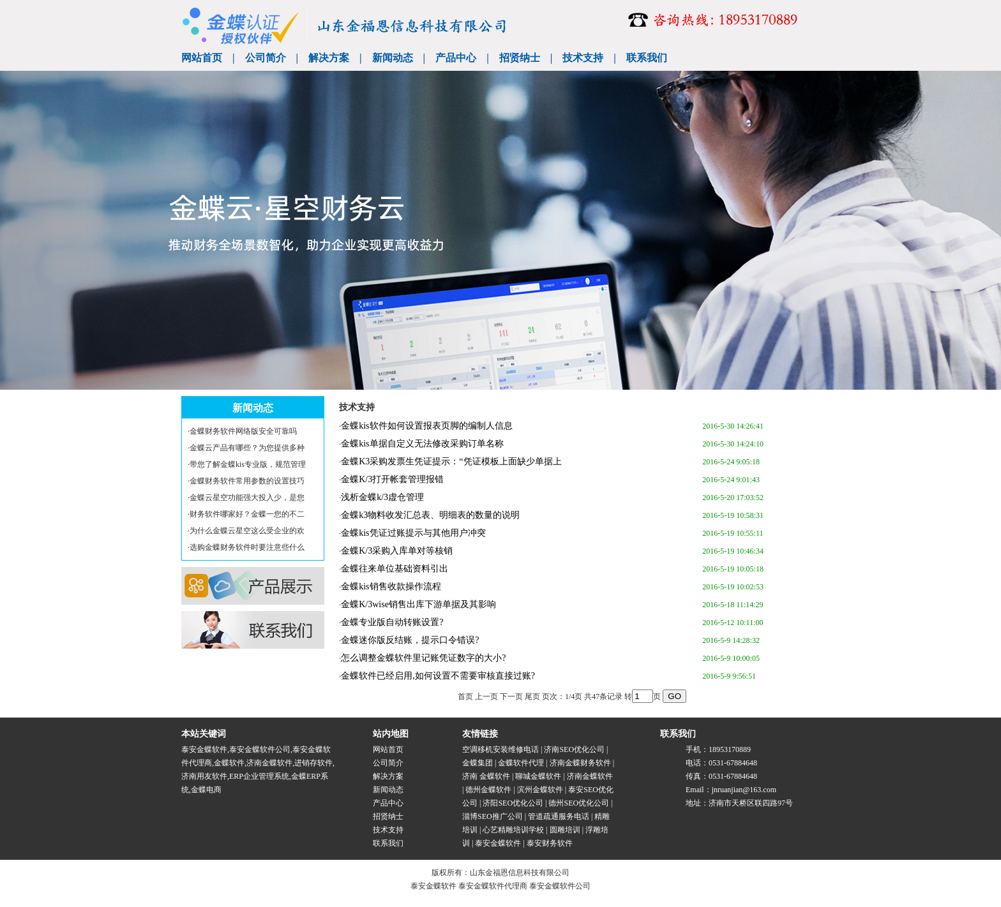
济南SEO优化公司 (574, 749)
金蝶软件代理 (521, 762)
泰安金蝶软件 (204, 749)
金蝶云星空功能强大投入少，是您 (247, 497)
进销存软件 (313, 762)
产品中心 (455, 57)
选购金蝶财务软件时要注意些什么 (247, 547)
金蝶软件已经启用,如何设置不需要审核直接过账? (438, 676)
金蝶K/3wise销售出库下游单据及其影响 (418, 604)
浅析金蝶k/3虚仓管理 (382, 497)
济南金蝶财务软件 (580, 762)
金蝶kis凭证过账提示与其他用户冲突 (413, 533)
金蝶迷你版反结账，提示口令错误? (410, 640)
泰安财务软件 (550, 843)
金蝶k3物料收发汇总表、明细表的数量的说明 (430, 515)
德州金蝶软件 (488, 789)
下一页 (511, 696)
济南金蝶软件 (269, 762)
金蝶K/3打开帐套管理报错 (392, 479)
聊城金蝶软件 (538, 776)
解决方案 (328, 57)
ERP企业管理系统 (259, 776)
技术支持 (582, 57)
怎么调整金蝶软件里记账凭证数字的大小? (423, 658)
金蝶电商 (206, 789)
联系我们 (646, 57)
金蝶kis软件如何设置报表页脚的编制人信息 (426, 426)
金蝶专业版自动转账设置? (392, 622)
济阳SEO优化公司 (513, 803)
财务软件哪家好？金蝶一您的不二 (247, 514)
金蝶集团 (477, 762)
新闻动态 (392, 57)
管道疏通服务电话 (558, 816)
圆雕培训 (565, 829)
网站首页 (201, 57)
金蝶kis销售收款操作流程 (390, 586)
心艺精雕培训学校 (513, 829)
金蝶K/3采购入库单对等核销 (397, 551)
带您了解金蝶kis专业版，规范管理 (248, 464)
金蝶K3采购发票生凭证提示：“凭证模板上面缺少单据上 (451, 461)
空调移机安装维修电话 (500, 749)
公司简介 (265, 57)
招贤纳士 (519, 57)
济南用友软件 (204, 776)
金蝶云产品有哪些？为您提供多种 (247, 447)
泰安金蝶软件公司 (259, 749)
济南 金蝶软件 (486, 776)
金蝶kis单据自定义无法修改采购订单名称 (422, 443)
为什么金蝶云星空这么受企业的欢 (247, 530)
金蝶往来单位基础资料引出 (394, 568)
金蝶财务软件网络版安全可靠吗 (243, 431)
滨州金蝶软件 (540, 789)
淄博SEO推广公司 (492, 816)
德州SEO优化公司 (578, 803)
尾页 (532, 696)
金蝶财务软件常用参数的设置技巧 (247, 480)
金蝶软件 (229, 762)
